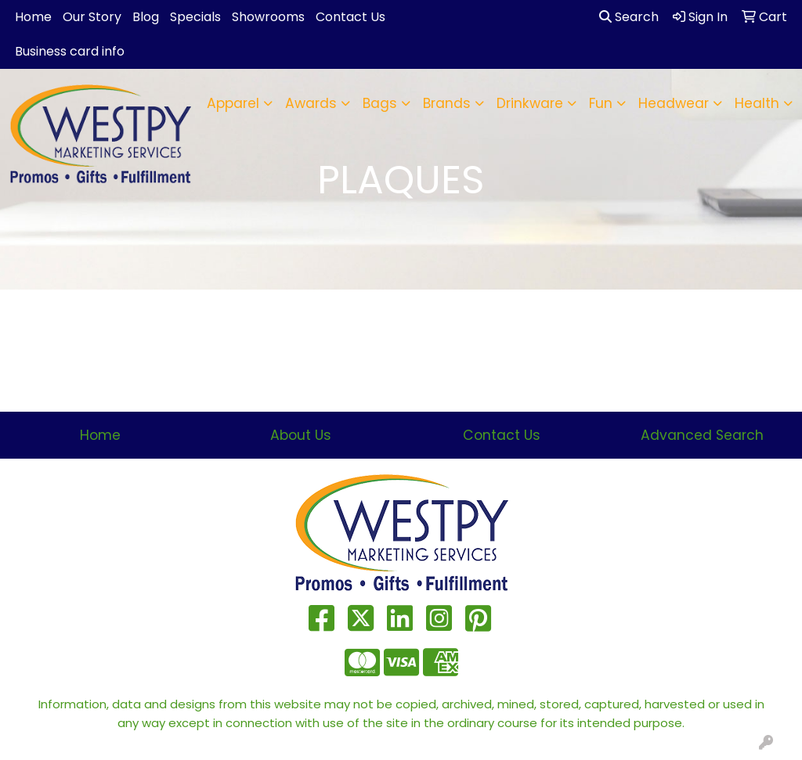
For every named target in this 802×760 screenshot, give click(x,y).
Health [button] (757, 103)
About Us (300, 435)
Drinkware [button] (530, 103)
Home (33, 17)
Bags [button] (380, 103)
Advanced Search (702, 435)
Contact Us (350, 17)
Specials (195, 17)
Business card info (70, 51)
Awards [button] (311, 103)
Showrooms (268, 17)
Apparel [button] (233, 103)
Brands (447, 103)
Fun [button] (600, 103)
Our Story (92, 17)
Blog (145, 17)
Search (629, 17)
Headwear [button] (673, 103)
